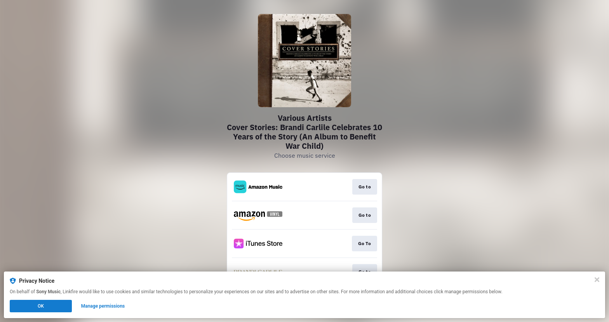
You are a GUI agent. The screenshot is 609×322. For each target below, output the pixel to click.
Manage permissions (103, 306)
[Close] (597, 279)
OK (41, 306)
